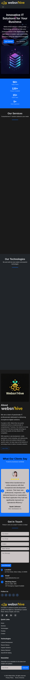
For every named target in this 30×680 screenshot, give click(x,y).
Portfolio (3, 631)
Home (2, 623)
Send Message (6, 565)
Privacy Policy (9, 677)
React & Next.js (5, 645)
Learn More (5, 448)
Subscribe (25, 667)
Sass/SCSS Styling (6, 652)
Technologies (4, 628)
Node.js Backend (5, 650)
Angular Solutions (6, 647)
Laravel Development (7, 642)
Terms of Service (19, 677)
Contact (3, 633)
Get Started (9, 41)
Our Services (20, 41)
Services (3, 626)
